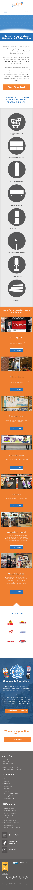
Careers (6, 791)
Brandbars (16, 290)
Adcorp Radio (16, 266)
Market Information (10, 813)
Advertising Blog (9, 798)
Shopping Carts (9, 808)
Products (16, 12)
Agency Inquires (9, 796)
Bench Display (8, 815)
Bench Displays (16, 195)
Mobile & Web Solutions (12, 827)
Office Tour (7, 783)
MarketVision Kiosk (16, 219)
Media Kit (7, 788)
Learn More (16, 350)
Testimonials (8, 786)
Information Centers (16, 147)
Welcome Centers (16, 171)
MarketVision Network (16, 242)
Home (6, 779)
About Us (7, 781)
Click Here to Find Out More (16, 710)
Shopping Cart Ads (16, 123)
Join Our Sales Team (11, 793)
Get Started (17, 739)
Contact (27, 12)
